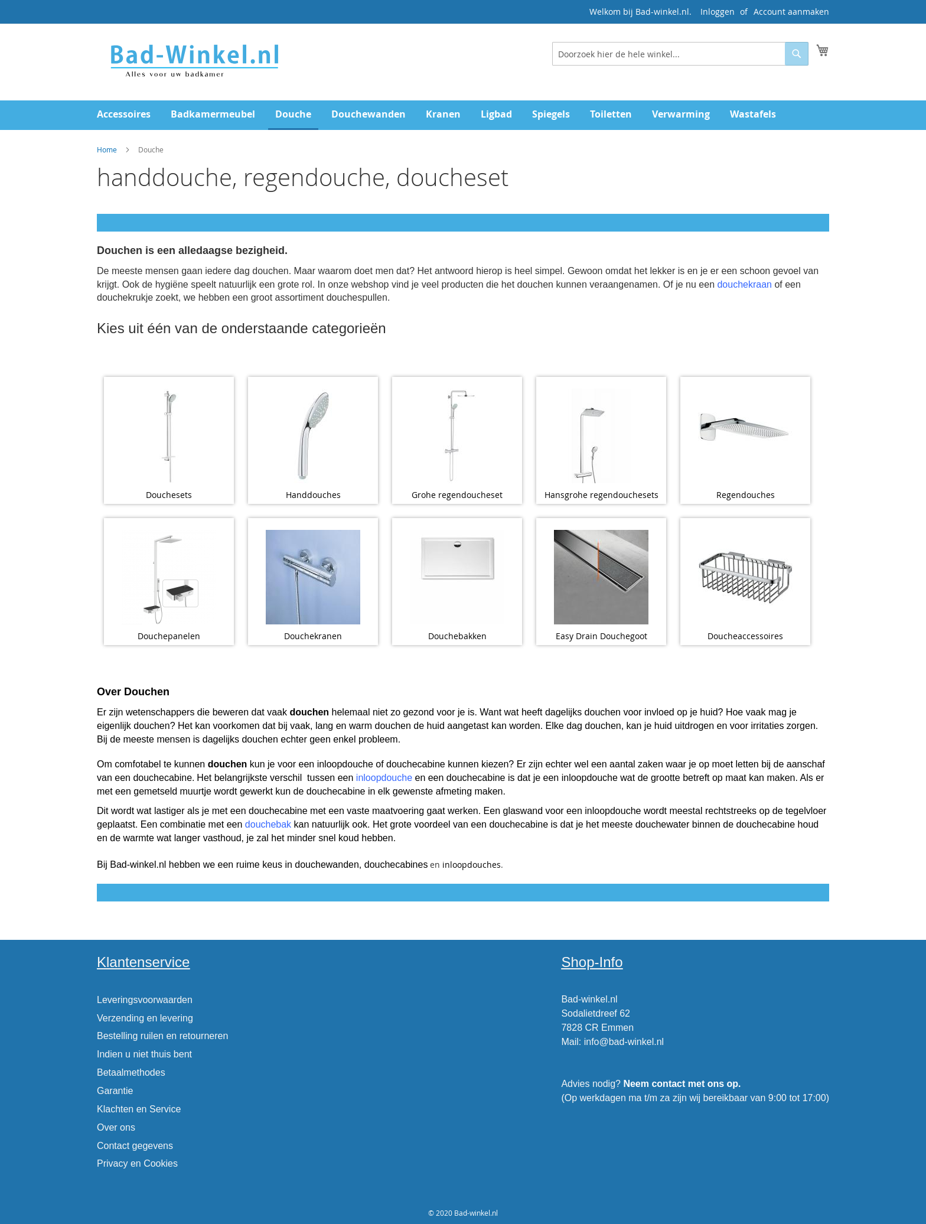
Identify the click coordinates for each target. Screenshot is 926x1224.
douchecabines (396, 865)
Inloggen (717, 11)
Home (107, 149)
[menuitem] (124, 114)
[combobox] (680, 54)
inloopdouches (471, 864)
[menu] (463, 115)
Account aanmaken (791, 11)
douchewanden (327, 865)
